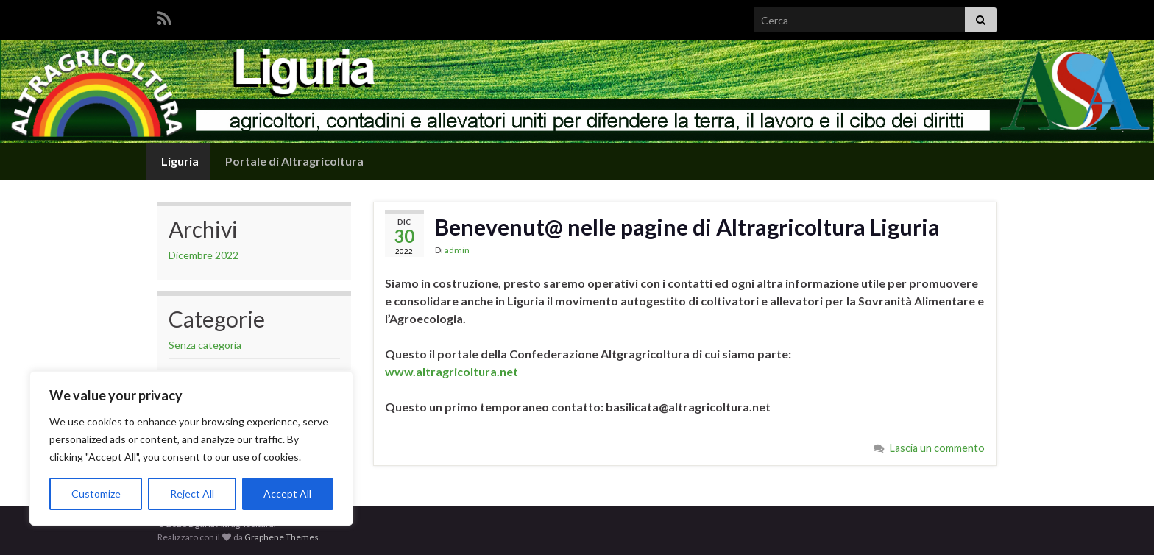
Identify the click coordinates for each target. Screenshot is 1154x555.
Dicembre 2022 (203, 255)
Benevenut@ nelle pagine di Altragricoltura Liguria (687, 226)
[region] (191, 448)
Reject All (192, 493)
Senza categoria (205, 345)
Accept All (287, 493)
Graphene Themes (281, 536)
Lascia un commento (937, 448)
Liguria (179, 161)
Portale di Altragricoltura (293, 161)
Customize (96, 493)
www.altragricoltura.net (451, 371)
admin (457, 249)
